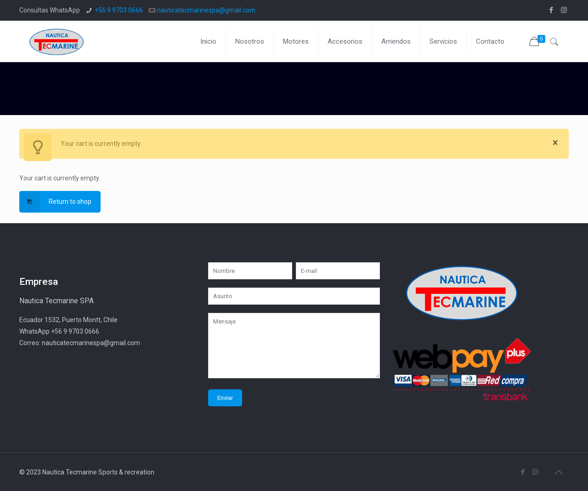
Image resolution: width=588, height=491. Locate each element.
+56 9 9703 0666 (119, 10)
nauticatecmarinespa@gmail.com (206, 10)
